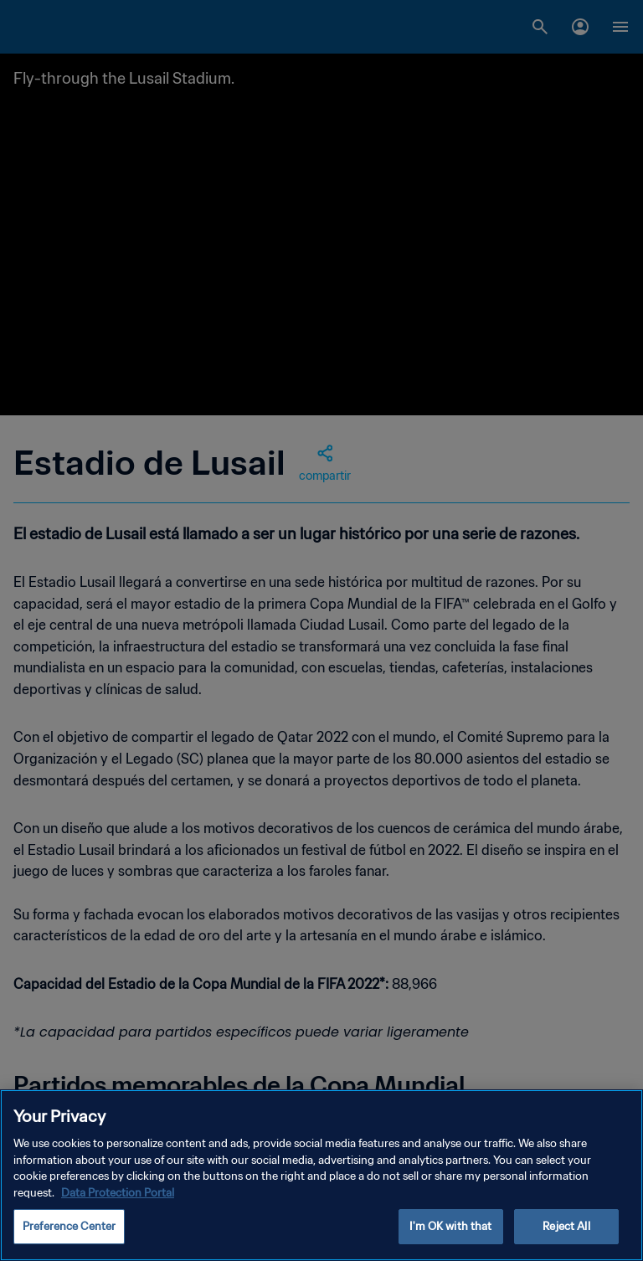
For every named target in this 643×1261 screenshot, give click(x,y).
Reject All (566, 1226)
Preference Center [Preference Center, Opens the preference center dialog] (69, 1226)
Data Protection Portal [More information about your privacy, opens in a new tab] (117, 1193)
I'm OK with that (450, 1226)
